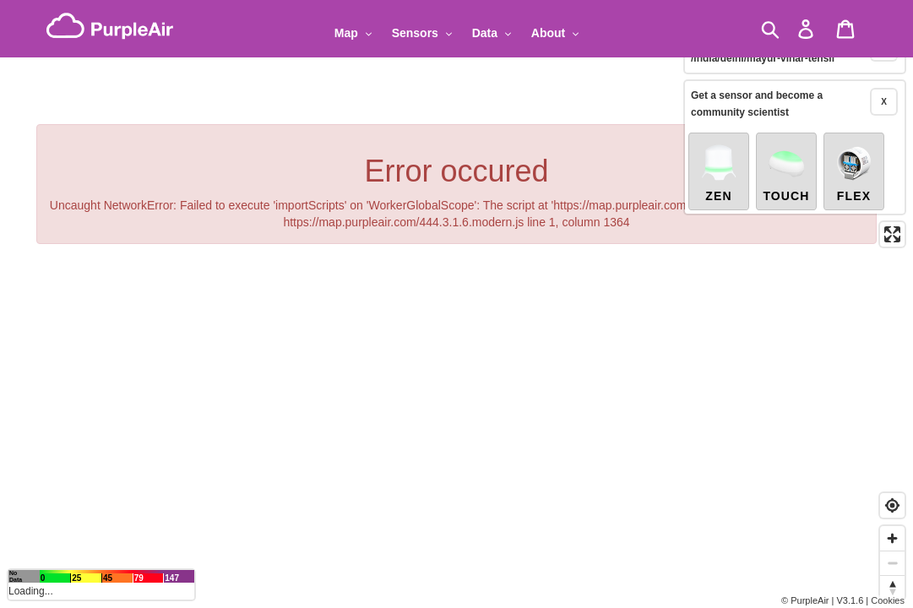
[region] (456, 304)
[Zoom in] (892, 538)
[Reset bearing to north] (892, 587)
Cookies (888, 600)
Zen (719, 153)
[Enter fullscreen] (892, 216)
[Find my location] (892, 505)
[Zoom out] (892, 563)
